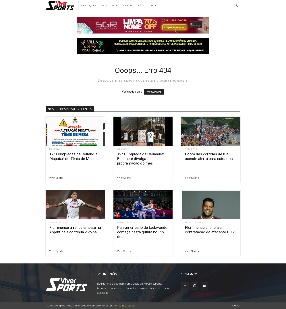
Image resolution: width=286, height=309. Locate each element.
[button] (236, 5)
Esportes (109, 5)
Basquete (123, 149)
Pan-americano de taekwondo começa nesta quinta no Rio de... (142, 232)
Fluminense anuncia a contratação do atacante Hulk (210, 229)
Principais (55, 149)
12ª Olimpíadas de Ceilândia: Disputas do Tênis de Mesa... (73, 156)
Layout (236, 305)
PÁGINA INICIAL (153, 92)
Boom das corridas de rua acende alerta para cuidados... (210, 156)
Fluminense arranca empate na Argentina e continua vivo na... (75, 229)
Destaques (88, 5)
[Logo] (62, 5)
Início (141, 5)
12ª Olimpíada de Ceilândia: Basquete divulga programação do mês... (140, 158)
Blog (154, 5)
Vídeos (127, 5)
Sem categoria (58, 223)
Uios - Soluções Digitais (124, 305)
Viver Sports (56, 177)
